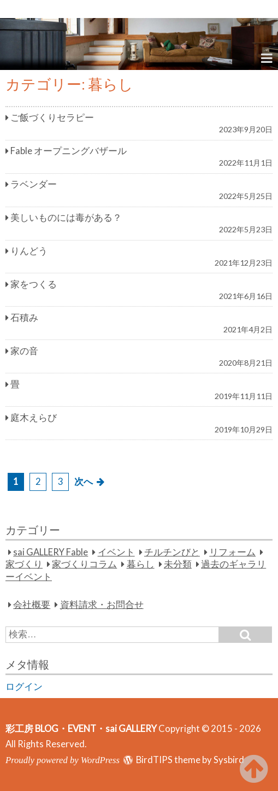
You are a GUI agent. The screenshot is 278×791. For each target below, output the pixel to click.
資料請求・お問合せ (102, 604)
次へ (83, 481)
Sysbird (229, 759)
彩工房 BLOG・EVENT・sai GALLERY (81, 728)
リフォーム (232, 552)
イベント (116, 552)
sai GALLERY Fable (50, 552)
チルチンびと (172, 552)
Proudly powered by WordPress (62, 760)
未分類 (178, 564)
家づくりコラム (84, 564)
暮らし (141, 564)
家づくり (24, 564)
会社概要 (31, 604)
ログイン (24, 686)
